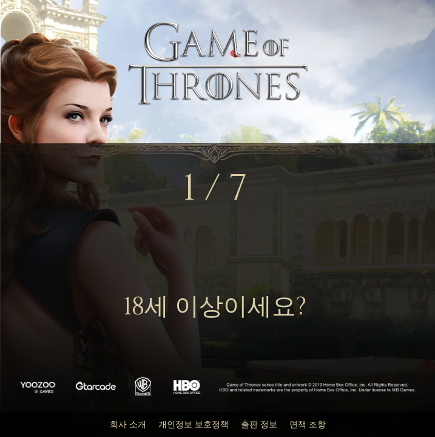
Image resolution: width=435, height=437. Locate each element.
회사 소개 (128, 424)
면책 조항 (307, 424)
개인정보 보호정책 (193, 424)
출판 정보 (259, 424)
